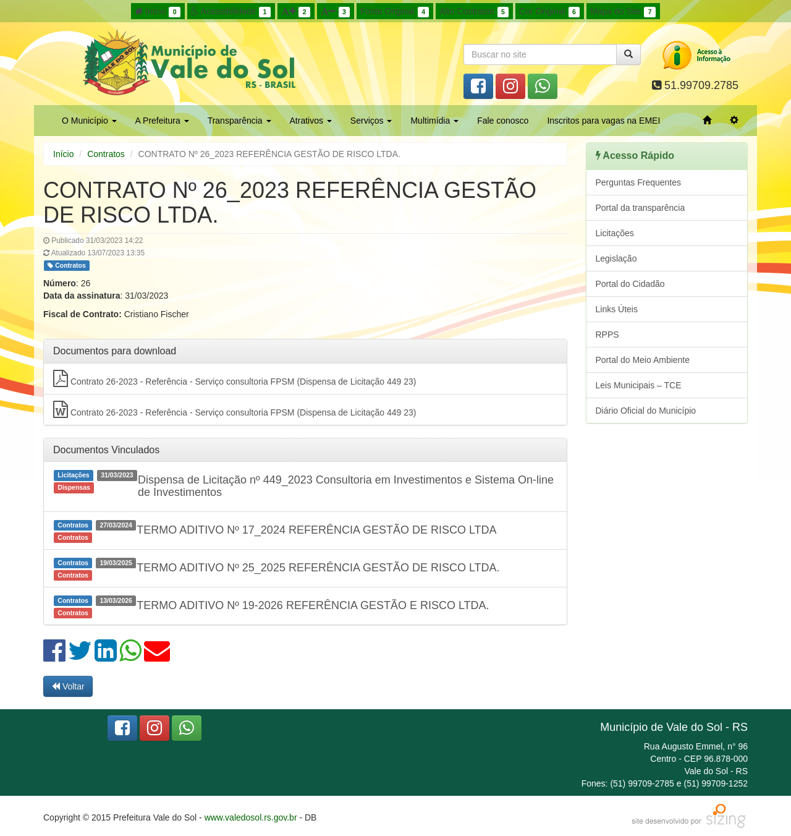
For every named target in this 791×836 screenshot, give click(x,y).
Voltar (68, 686)
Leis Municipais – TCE (639, 385)
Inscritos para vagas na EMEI (603, 121)
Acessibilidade (231, 11)
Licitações (615, 233)
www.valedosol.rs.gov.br (251, 817)
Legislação (616, 258)
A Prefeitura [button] (162, 121)
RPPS (607, 334)
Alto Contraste (474, 11)
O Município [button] (89, 121)
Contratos (106, 154)
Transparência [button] (239, 121)
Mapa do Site (623, 11)
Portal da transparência (640, 208)
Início (157, 11)
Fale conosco (502, 121)
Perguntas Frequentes (639, 182)
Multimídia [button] (434, 121)
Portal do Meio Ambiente (643, 360)
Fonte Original (394, 11)
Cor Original (549, 11)
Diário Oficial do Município (646, 411)
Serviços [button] (371, 121)
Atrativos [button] (311, 121)
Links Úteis (617, 309)
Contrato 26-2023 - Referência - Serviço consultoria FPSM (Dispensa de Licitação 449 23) (234, 378)
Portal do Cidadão (630, 284)
